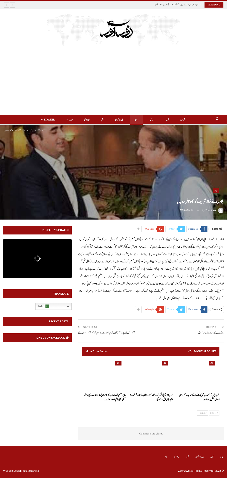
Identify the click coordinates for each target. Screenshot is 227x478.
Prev (214, 413)
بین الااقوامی (119, 120)
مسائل (152, 120)
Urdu (43, 306)
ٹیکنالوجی (87, 120)
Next (202, 413)
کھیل (212, 457)
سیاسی (136, 120)
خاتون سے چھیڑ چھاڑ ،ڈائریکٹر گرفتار (211, 333)
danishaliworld (31, 471)
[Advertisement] (113, 77)
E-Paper (49, 120)
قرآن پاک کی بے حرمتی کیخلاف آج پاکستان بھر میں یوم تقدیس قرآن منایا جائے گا (106, 333)
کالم (102, 120)
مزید (71, 120)
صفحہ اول (183, 120)
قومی (167, 120)
